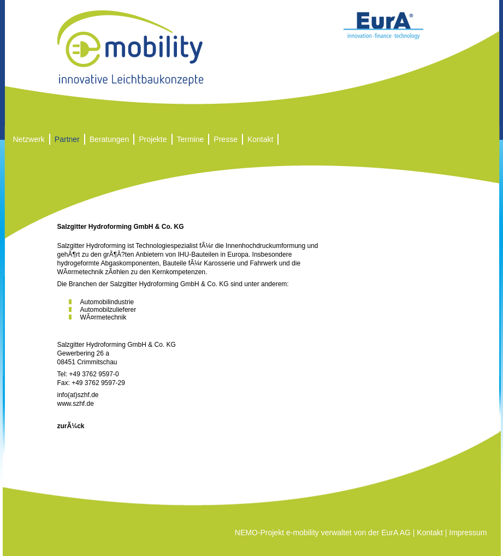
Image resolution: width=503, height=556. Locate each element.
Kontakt (260, 139)
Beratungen (109, 139)
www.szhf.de (75, 403)
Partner (67, 139)
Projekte (153, 139)
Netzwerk (29, 139)
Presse (226, 139)
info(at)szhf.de (78, 395)
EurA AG (396, 532)
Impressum (468, 532)
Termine (190, 139)
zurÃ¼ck (71, 426)
